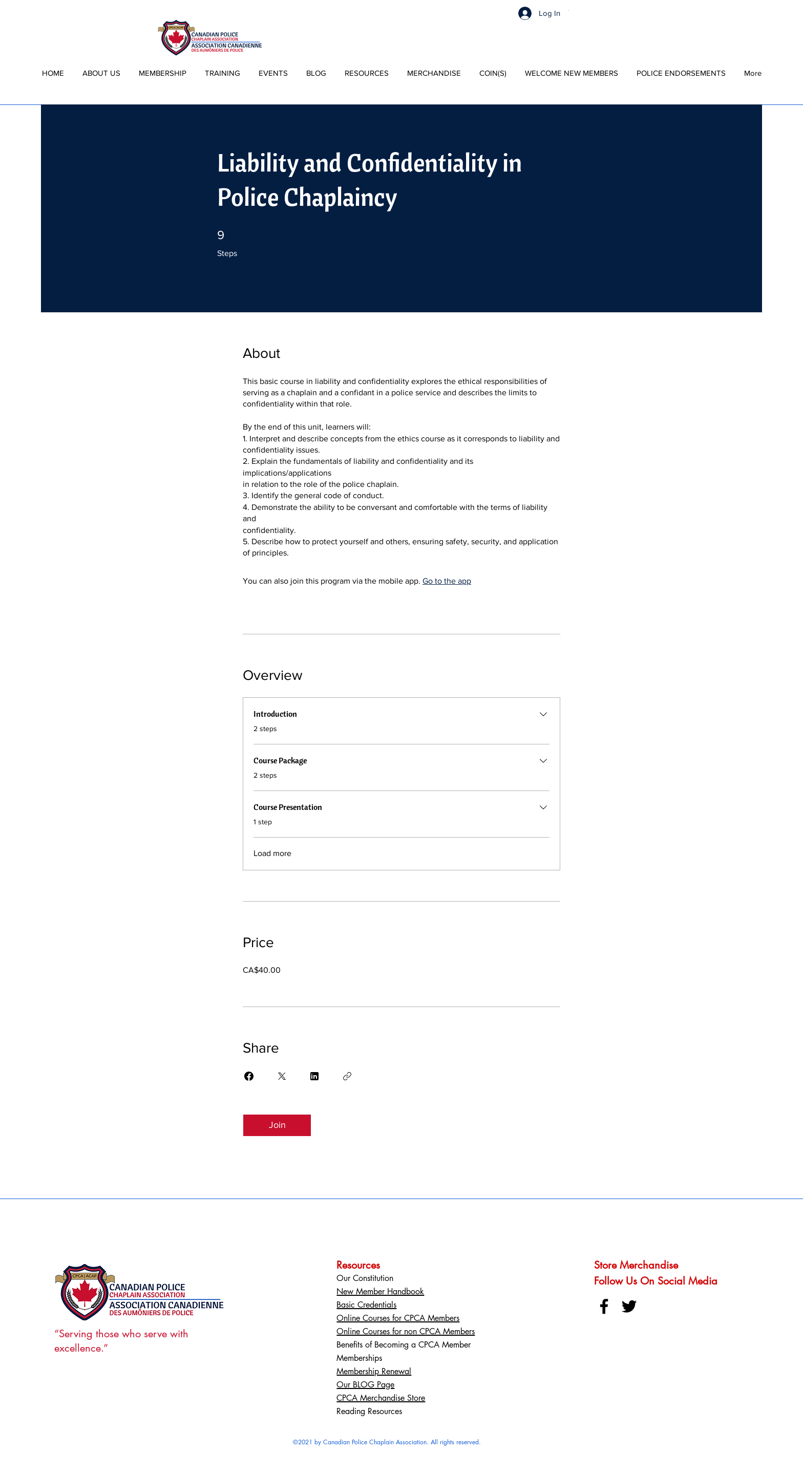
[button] (569, 10)
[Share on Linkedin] (314, 1076)
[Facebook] (604, 1306)
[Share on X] (282, 1076)
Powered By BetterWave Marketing (386, 1450)
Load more (272, 853)
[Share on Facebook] (249, 1076)
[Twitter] (629, 1306)
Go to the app (446, 580)
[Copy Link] (347, 1076)
